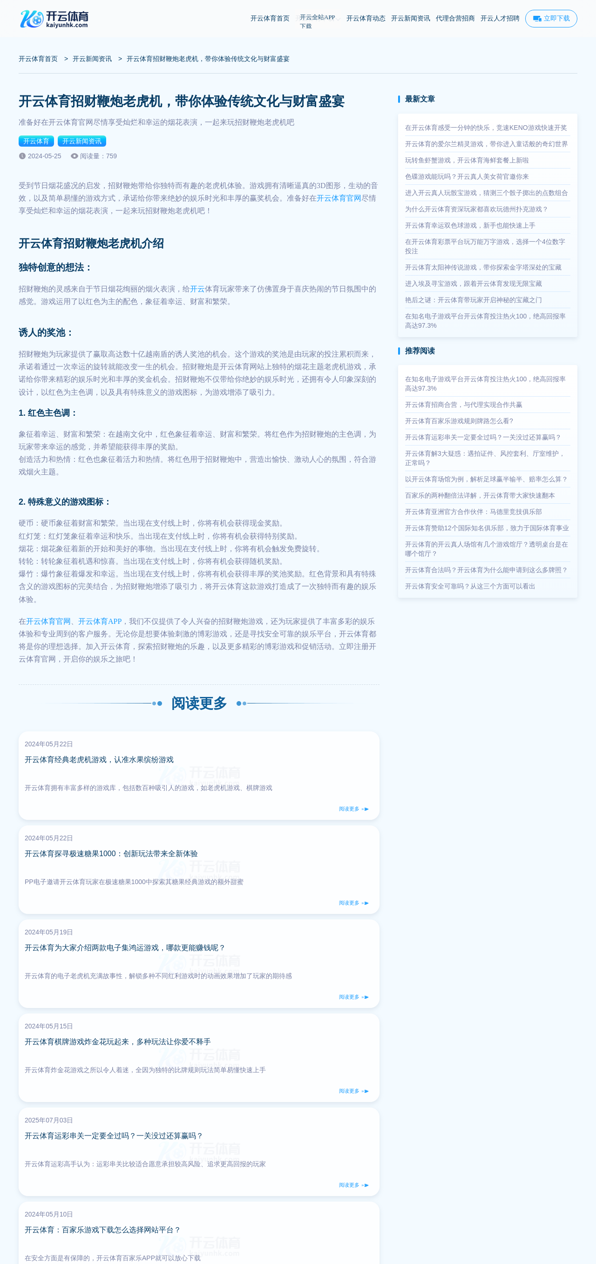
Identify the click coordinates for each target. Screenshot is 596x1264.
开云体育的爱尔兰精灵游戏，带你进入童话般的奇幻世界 (486, 144)
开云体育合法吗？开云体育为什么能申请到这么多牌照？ (486, 570)
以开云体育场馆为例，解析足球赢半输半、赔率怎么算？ (486, 479)
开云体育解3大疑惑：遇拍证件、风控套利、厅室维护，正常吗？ (485, 458)
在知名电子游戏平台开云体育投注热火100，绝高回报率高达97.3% (485, 320)
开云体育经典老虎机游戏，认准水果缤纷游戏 (104, 765)
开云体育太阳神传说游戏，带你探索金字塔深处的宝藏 (483, 267)
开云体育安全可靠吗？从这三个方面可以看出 (470, 586)
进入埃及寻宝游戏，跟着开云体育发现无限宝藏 (473, 283)
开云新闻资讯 (410, 18)
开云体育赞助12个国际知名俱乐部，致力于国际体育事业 (487, 528)
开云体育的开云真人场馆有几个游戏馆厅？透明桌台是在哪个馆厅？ (486, 549)
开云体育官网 (339, 198)
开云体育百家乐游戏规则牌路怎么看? (459, 421)
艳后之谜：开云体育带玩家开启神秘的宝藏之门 (473, 300)
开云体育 (36, 141)
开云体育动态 (366, 18)
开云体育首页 (270, 18)
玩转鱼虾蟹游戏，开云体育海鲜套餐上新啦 (467, 160)
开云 (197, 289)
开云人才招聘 (500, 18)
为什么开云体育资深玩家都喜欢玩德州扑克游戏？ (477, 209)
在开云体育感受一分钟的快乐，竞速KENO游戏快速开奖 (486, 127)
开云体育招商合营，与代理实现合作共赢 (463, 404)
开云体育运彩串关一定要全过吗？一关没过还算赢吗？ (483, 437)
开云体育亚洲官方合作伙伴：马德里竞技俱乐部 (473, 511)
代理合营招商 (455, 18)
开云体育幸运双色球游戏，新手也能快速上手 (470, 225)
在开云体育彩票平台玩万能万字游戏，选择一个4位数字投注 (485, 246)
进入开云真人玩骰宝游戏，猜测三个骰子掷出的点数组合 (486, 192)
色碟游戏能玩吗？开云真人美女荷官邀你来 (467, 176)
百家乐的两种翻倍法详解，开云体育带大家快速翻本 (480, 495)
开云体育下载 (318, 18)
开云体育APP (100, 621)
